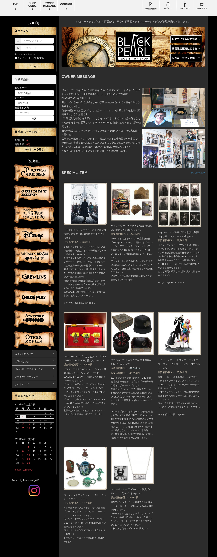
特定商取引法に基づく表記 (34, 368)
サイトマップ (34, 384)
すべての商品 (198, 173)
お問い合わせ (34, 361)
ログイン (34, 66)
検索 (34, 118)
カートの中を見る (34, 149)
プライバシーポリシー (34, 376)
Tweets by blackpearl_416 (25, 480)
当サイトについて (34, 353)
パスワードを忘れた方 (25, 54)
